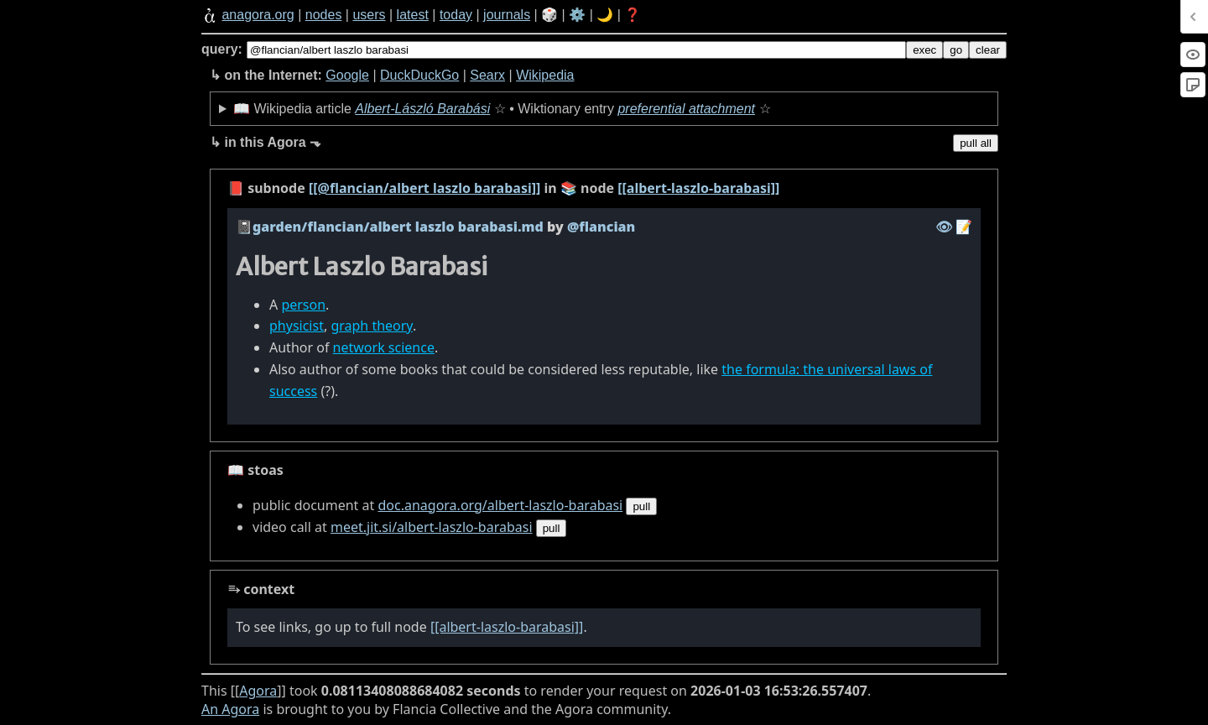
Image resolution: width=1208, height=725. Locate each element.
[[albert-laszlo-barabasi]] (698, 188)
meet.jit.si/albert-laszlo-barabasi (432, 527)
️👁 (943, 226)
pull (641, 506)
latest (413, 15)
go (956, 50)
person (303, 304)
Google (347, 75)
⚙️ (577, 15)
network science (384, 347)
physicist (296, 325)
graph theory (372, 325)
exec (924, 50)
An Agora (230, 709)
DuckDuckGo (419, 75)
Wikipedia (545, 75)
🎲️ (549, 15)
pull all (976, 143)
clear (988, 50)
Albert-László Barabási (422, 109)
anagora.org (257, 15)
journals (506, 15)
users (368, 15)
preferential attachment (686, 109)
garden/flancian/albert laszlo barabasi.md (398, 226)
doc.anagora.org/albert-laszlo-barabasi (500, 505)
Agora (258, 690)
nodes (323, 15)
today (456, 15)
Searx (487, 75)
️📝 (963, 226)
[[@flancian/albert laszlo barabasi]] (424, 188)
